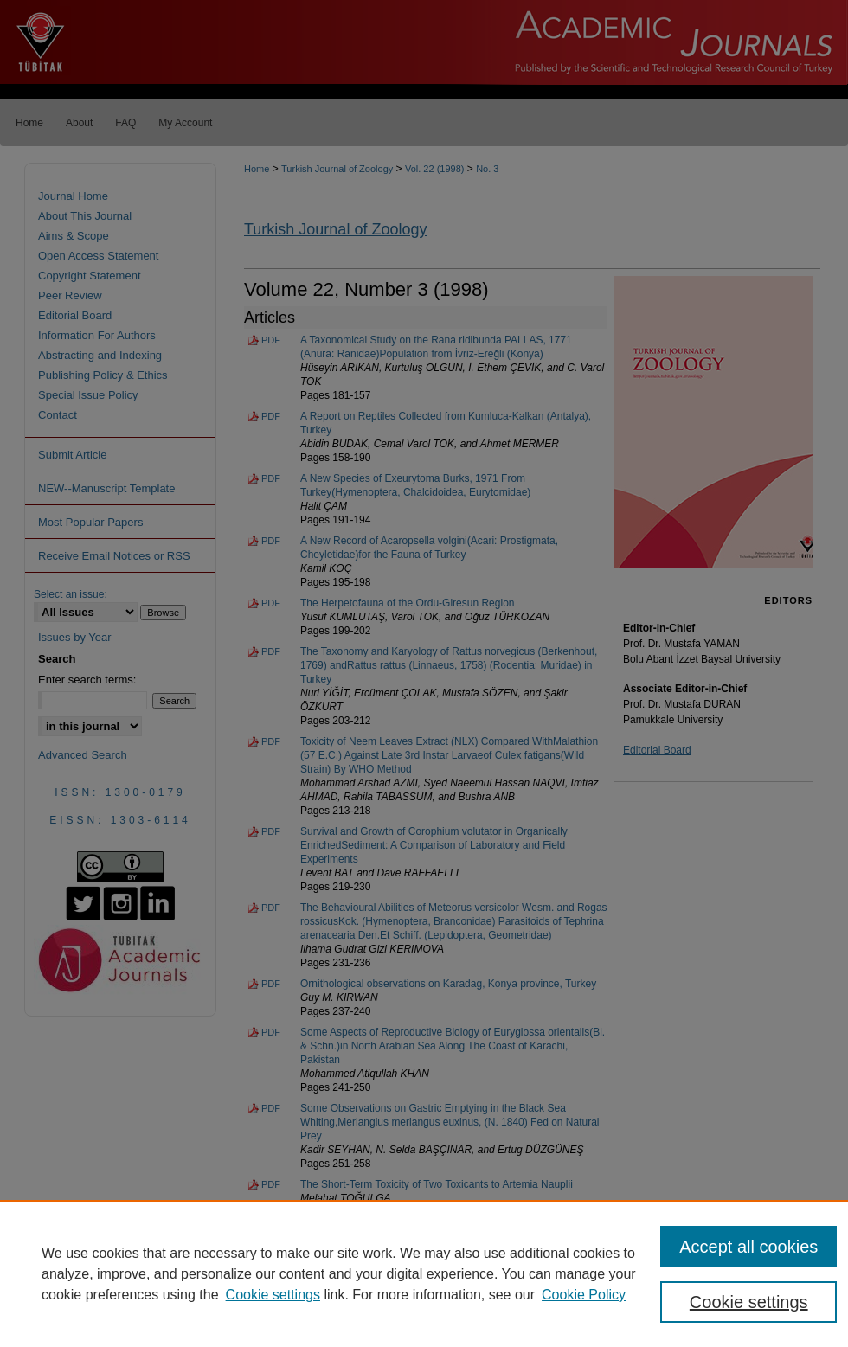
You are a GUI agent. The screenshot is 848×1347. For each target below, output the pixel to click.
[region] (424, 1273)
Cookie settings (273, 1294)
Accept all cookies (748, 1246)
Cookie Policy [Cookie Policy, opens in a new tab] (584, 1294)
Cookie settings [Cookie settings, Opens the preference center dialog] (749, 1302)
